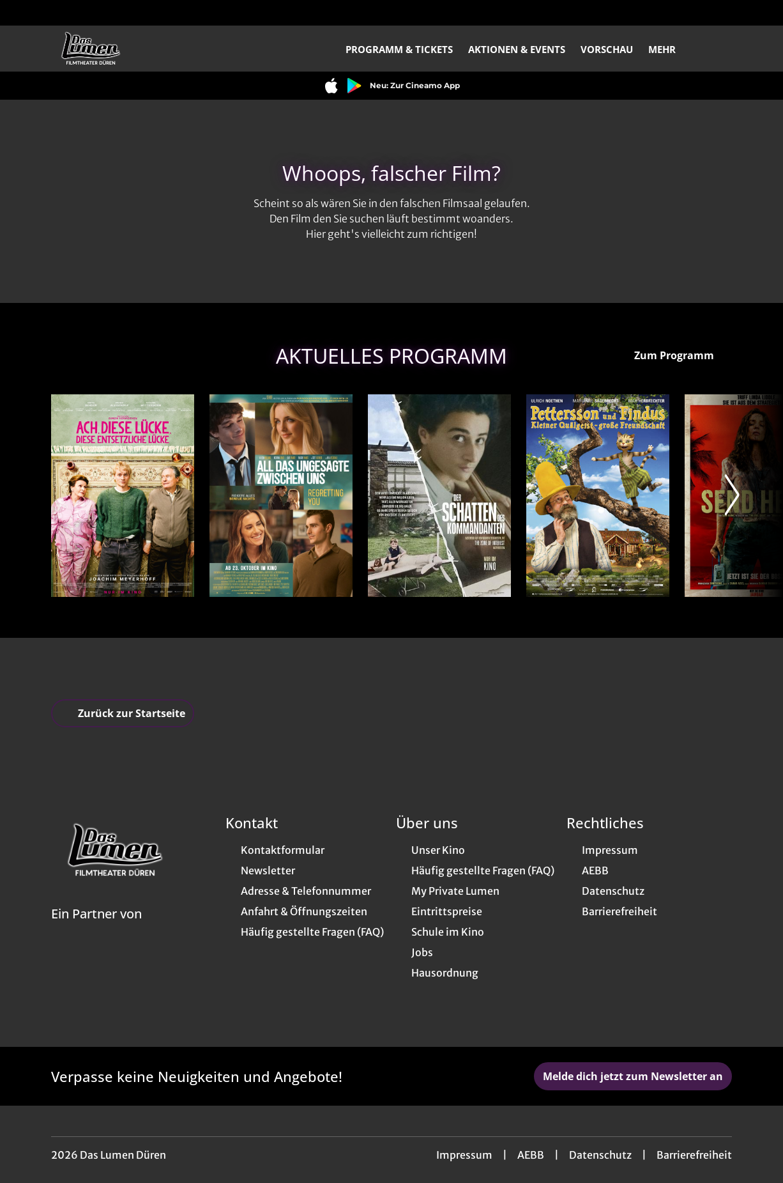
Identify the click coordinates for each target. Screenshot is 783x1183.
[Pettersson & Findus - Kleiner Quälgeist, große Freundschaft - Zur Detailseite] (597, 495)
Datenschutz (600, 1154)
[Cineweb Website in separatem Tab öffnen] (96, 930)
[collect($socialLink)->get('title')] (23, 13)
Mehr (669, 49)
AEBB (530, 1154)
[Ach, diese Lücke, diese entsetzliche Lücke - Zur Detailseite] (122, 495)
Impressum (464, 1154)
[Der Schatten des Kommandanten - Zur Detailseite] (439, 495)
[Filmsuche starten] (719, 48)
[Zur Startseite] (140, 48)
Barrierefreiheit (694, 1154)
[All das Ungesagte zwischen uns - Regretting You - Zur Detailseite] (281, 495)
